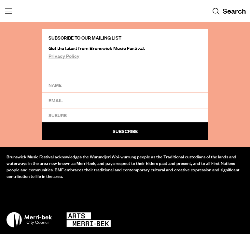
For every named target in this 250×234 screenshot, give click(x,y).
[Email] (125, 100)
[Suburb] (125, 115)
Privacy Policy (64, 56)
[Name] (125, 85)
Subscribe (125, 131)
